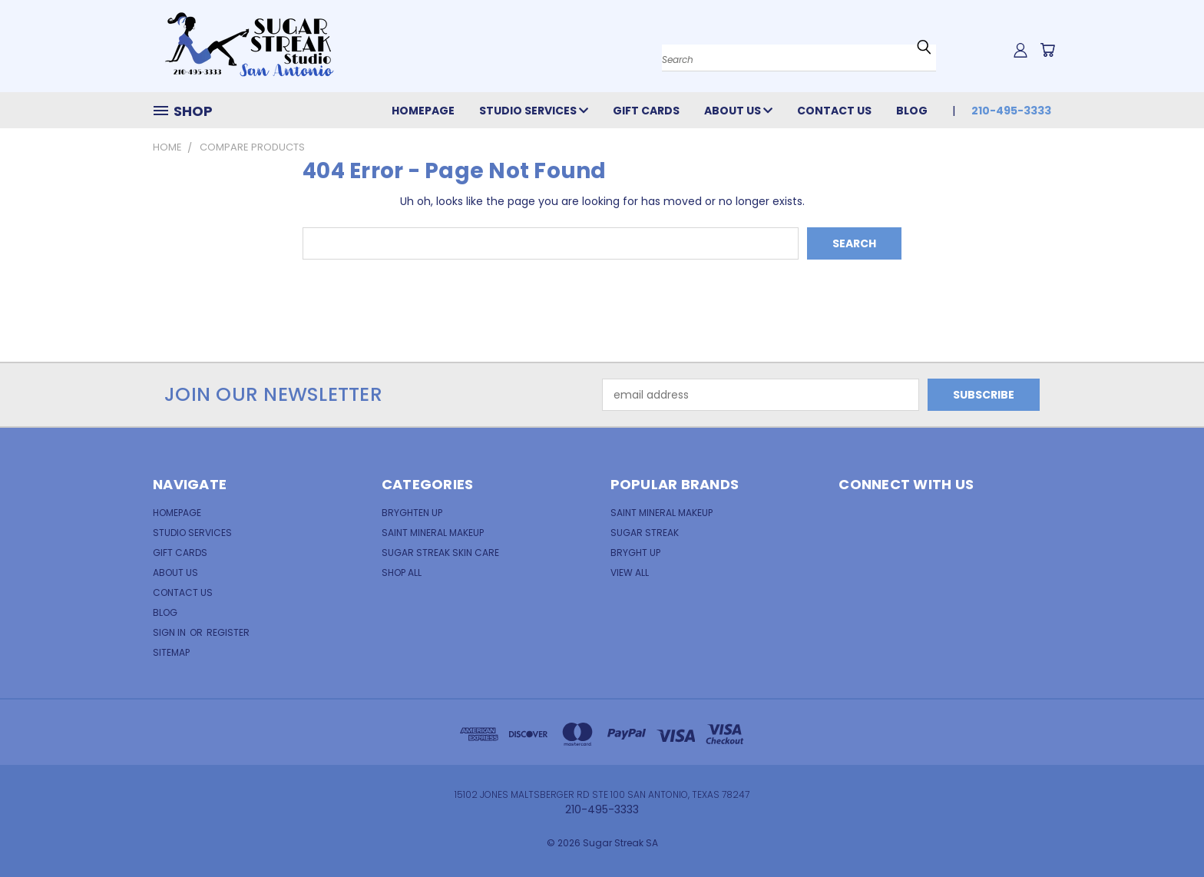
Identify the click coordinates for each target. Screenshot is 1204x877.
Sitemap (171, 652)
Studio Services (533, 110)
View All (629, 572)
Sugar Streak (644, 532)
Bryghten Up (412, 512)
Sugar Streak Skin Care (440, 552)
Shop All (402, 572)
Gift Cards (646, 110)
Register (228, 632)
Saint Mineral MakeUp (661, 512)
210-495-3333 (1011, 110)
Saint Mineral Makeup (433, 532)
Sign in (170, 632)
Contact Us (834, 110)
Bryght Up (635, 552)
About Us (738, 110)
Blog (912, 110)
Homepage (423, 110)
